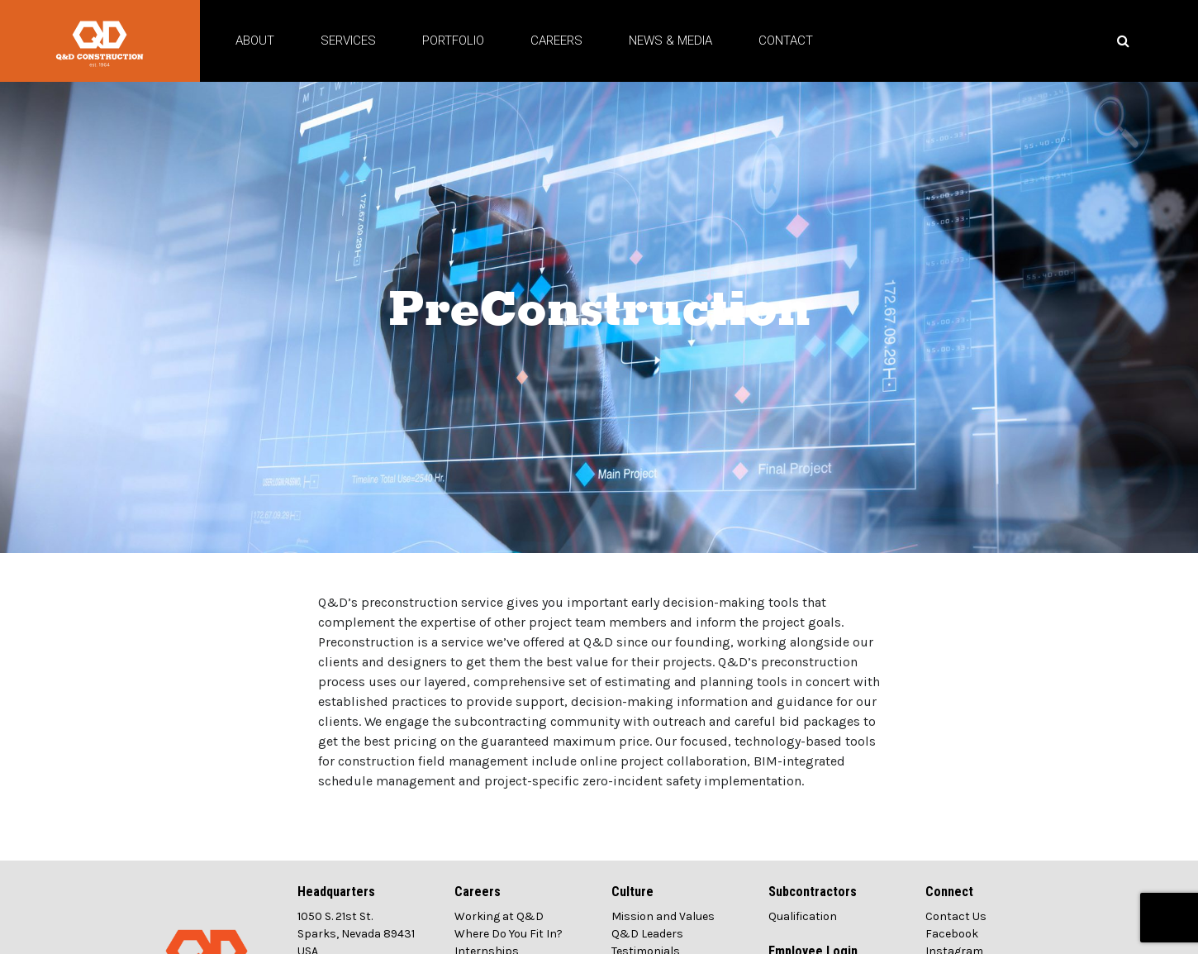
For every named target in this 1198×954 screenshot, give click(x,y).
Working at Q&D (499, 931)
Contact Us (955, 931)
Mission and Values (663, 931)
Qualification (802, 931)
